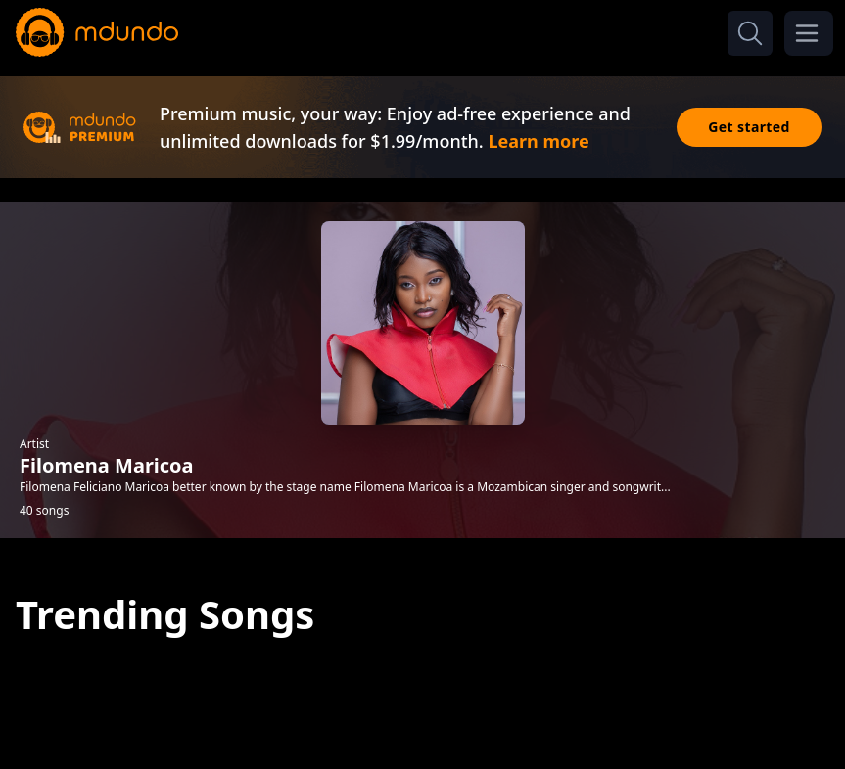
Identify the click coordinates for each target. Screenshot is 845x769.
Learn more (538, 141)
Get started (749, 126)
